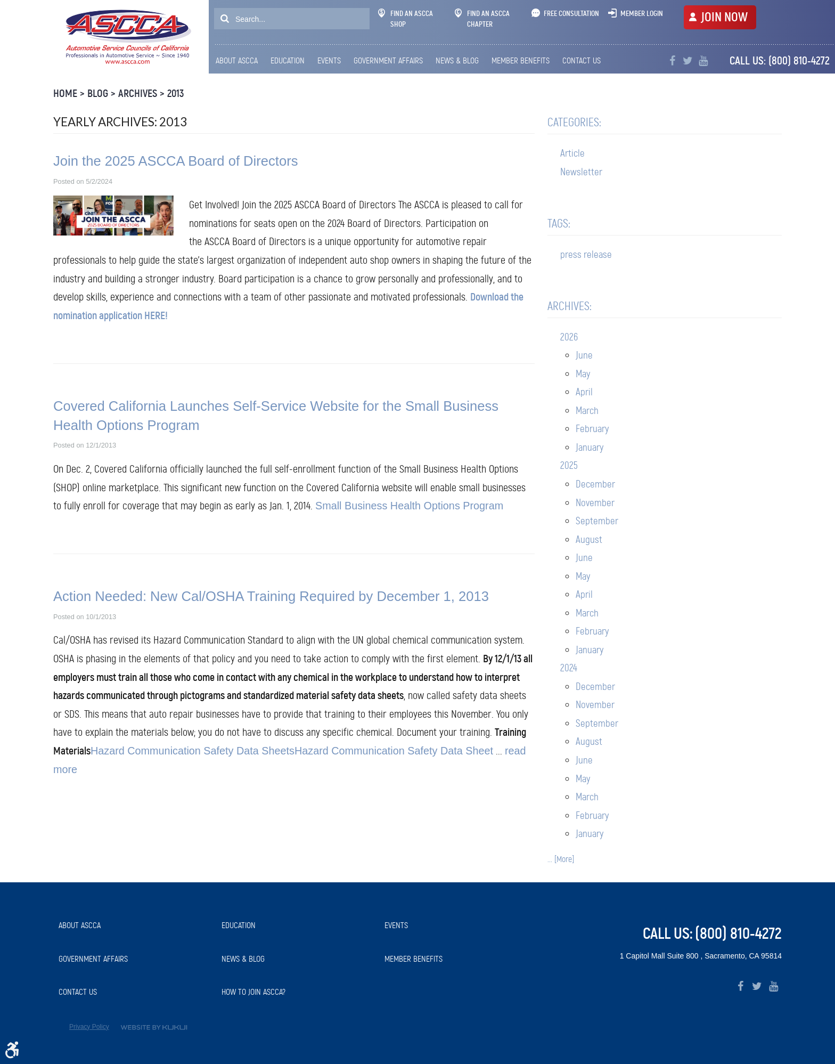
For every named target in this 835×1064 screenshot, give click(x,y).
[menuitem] (239, 61)
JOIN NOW (724, 17)
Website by (154, 1027)
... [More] (560, 859)
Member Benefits (521, 60)
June (584, 355)
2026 (569, 337)
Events (329, 60)
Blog (97, 93)
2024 (568, 668)
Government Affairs (388, 60)
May (583, 374)
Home (65, 93)
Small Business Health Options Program (409, 505)
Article (572, 153)
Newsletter (581, 172)
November (595, 503)
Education (288, 60)
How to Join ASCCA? (253, 992)
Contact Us (581, 60)
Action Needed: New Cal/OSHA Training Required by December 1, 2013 (271, 596)
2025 (569, 465)
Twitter (687, 61)
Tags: (558, 223)
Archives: (569, 306)
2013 (175, 93)
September (597, 521)
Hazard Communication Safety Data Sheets (192, 751)
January (589, 447)
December (595, 484)
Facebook (672, 61)
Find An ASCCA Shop (405, 19)
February (592, 429)
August (589, 539)
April (584, 392)
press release (586, 254)
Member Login (641, 13)
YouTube (703, 61)
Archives (137, 93)
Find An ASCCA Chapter (482, 19)
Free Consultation (571, 13)
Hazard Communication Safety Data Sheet (393, 751)
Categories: (574, 122)
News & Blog (457, 60)
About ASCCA (237, 60)
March (587, 410)
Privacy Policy (89, 1026)
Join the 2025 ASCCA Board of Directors (175, 160)
